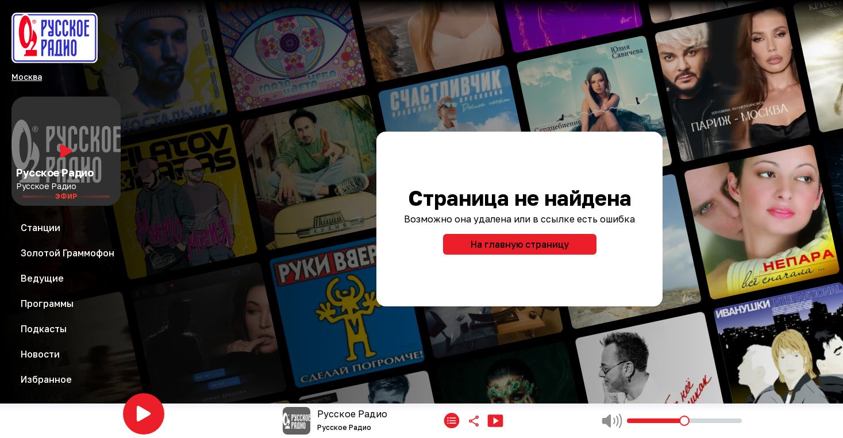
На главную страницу (520, 244)
